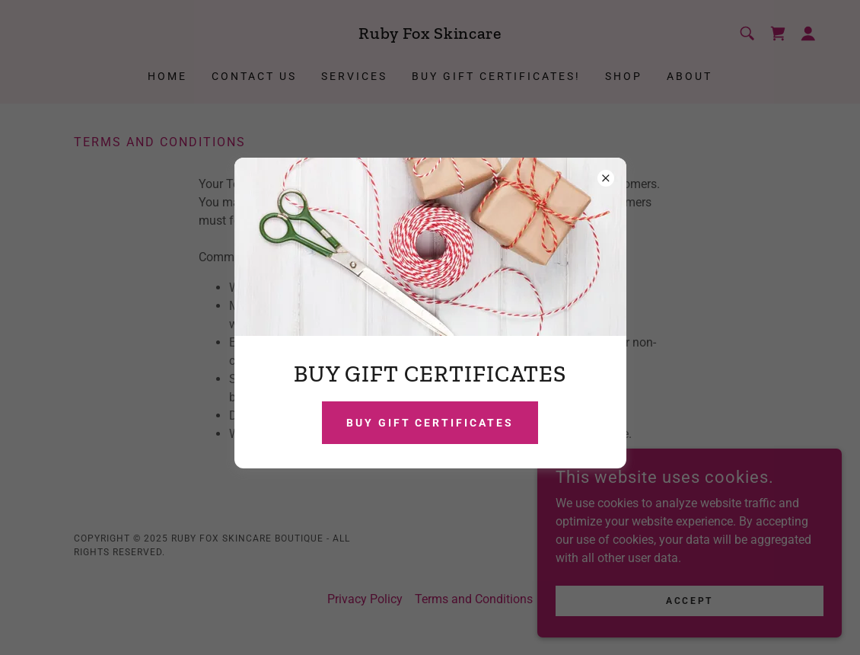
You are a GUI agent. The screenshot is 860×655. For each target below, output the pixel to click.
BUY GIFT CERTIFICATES (430, 423)
